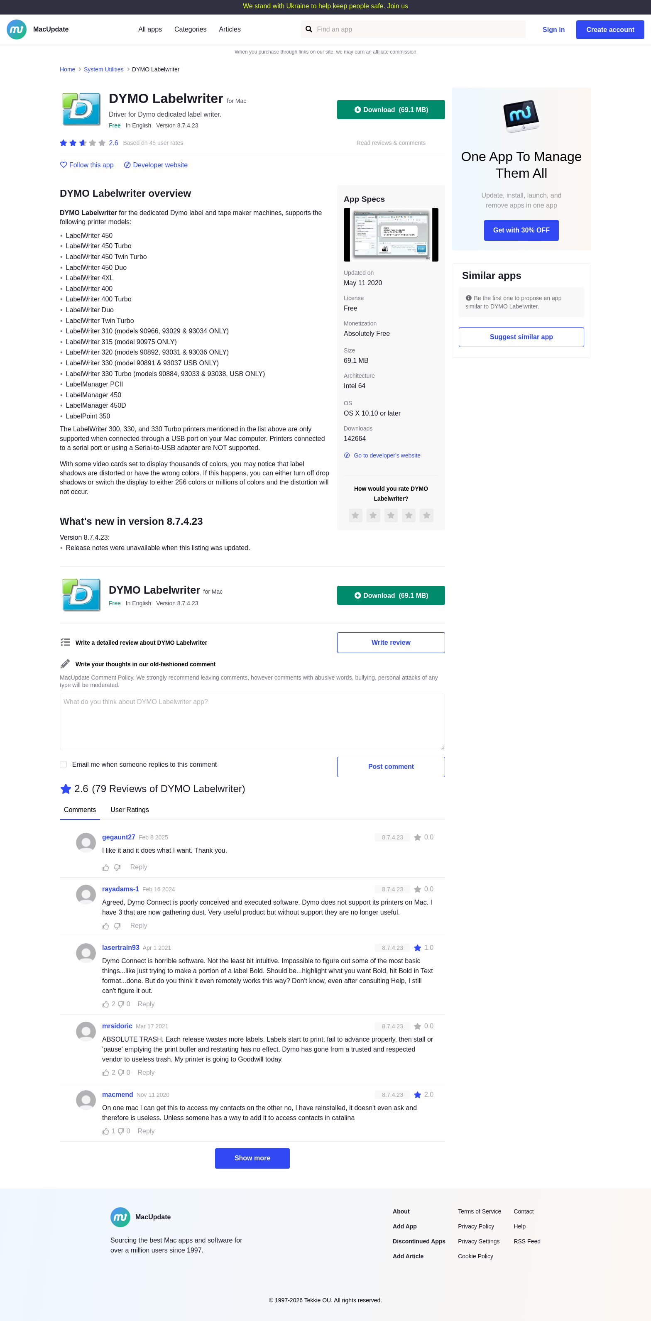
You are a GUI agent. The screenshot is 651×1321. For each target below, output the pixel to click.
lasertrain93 (121, 947)
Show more (252, 1158)
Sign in (554, 29)
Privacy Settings (478, 1241)
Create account (610, 29)
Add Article (408, 1256)
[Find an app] (308, 29)
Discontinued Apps (419, 1241)
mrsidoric (117, 1026)
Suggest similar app (521, 337)
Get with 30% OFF (521, 230)
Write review (391, 642)
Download (391, 109)
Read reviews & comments (391, 143)
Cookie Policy (475, 1256)
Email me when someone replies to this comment (144, 764)
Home (67, 69)
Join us (397, 6)
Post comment (391, 766)
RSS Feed (527, 1241)
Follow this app (87, 165)
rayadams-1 (120, 889)
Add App (405, 1226)
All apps (150, 29)
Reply (138, 867)
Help (520, 1226)
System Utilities (104, 69)
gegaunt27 (118, 837)
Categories (190, 29)
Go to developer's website (382, 455)
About (401, 1211)
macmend (117, 1094)
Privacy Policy (476, 1226)
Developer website (156, 165)
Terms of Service (479, 1211)
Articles (229, 29)
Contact (524, 1211)
